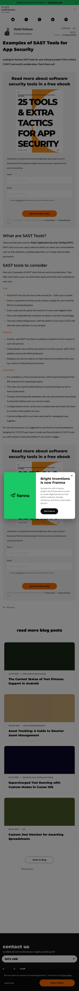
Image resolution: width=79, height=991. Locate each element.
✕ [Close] (72, 475)
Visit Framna (49, 511)
